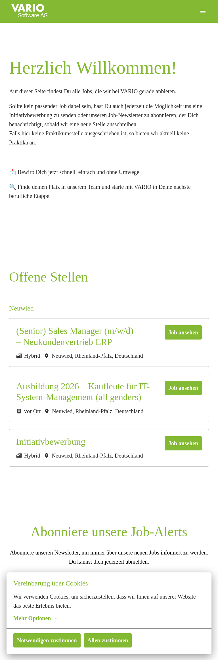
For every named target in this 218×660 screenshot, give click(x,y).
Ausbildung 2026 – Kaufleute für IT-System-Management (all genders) (83, 392)
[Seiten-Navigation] (203, 11)
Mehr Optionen (35, 618)
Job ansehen (181, 332)
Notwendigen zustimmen (48, 640)
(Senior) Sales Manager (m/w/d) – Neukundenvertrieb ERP (76, 336)
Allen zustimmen (112, 640)
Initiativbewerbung (50, 441)
